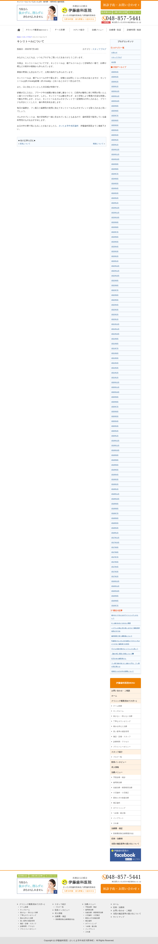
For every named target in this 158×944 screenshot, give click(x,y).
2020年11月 (115, 387)
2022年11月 (115, 271)
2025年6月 (114, 120)
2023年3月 (114, 251)
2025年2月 (114, 140)
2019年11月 (115, 445)
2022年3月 (114, 309)
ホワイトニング (119, 808)
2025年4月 (114, 130)
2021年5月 (114, 358)
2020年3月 (114, 426)
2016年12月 (115, 581)
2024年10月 (115, 159)
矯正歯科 (116, 803)
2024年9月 (114, 164)
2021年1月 (114, 377)
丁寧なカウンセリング (122, 721)
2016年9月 (114, 596)
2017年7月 (114, 557)
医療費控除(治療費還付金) (123, 833)
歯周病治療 (117, 782)
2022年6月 (114, 295)
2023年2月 (114, 256)
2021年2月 (114, 373)
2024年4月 (114, 188)
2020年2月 (114, 431)
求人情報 (115, 767)
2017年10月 (115, 542)
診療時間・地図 (132, 31)
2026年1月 (114, 86)
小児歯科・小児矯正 (121, 793)
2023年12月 (115, 208)
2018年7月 (114, 513)
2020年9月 (114, 397)
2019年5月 (114, 470)
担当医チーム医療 (60, 31)
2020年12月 (115, 382)
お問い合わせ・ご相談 (120, 691)
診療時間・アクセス (121, 742)
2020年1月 (114, 436)
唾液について (98, 144)
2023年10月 (115, 217)
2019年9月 (114, 455)
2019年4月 (114, 474)
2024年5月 (114, 183)
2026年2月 (114, 81)
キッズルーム (118, 711)
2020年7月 (114, 407)
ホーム (20, 31)
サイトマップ (118, 917)
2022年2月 (114, 314)
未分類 (113, 62)
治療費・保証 (113, 31)
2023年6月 (114, 237)
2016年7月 (114, 605)
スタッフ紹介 (78, 31)
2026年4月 (114, 72)
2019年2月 (114, 484)
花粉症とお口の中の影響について (122, 671)
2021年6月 (114, 353)
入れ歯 (115, 823)
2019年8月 (114, 460)
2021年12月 (115, 324)
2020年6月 (114, 411)
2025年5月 (114, 125)
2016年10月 (115, 591)
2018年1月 (114, 533)
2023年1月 (114, 261)
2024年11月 (115, 154)
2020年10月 (115, 392)
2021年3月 (114, 368)
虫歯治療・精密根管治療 (122, 788)
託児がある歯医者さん (118, 658)
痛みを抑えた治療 (120, 726)
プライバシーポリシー (122, 747)
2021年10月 (115, 334)
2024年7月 (114, 174)
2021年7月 (114, 348)
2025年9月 (114, 106)
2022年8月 (114, 285)
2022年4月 (114, 305)
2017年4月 (114, 567)
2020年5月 (114, 416)
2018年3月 (114, 528)
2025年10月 (115, 101)
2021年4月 (114, 363)
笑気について (25, 144)
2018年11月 (115, 494)
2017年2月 (114, 576)
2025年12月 (115, 91)
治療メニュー (95, 31)
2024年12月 (115, 149)
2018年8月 (114, 508)
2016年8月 (114, 601)
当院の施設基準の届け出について (125, 844)
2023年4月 (114, 246)
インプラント (118, 818)
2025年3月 (114, 135)
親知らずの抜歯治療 (121, 798)
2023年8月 (114, 227)
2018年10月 (115, 499)
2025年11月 (115, 96)
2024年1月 (114, 203)
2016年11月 (115, 586)
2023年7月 (114, 232)
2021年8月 (114, 343)
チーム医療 (117, 706)
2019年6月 (114, 465)
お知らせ (114, 52)
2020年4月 (114, 421)
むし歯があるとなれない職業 (121, 623)
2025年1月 (114, 145)
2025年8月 (114, 111)
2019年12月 (115, 440)
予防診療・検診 (119, 777)
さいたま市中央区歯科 (69, 126)
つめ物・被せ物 (119, 813)
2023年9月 (114, 222)
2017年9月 (114, 547)
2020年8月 (114, 402)
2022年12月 (115, 266)
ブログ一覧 (117, 757)
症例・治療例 (117, 839)
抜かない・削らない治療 (122, 716)
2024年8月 (114, 169)
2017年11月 (115, 537)
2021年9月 (114, 339)
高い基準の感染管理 (121, 731)
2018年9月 (114, 504)
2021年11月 (115, 329)
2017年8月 (114, 552)
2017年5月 (114, 562)
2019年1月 (114, 489)
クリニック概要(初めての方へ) (37, 31)
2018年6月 (114, 518)
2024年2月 (114, 198)
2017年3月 (114, 571)
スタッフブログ (99, 49)
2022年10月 (115, 276)
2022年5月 (114, 300)
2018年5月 (114, 523)
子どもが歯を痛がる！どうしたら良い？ (124, 649)
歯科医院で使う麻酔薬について (121, 636)
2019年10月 (115, 450)
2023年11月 (115, 212)
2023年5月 (114, 242)
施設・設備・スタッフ (122, 737)
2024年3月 (114, 193)
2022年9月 (114, 280)
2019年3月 (114, 479)
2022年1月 (114, 319)
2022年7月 (114, 290)
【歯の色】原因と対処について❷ (122, 654)
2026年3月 (114, 77)
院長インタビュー (118, 762)
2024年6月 (114, 178)
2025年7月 (114, 115)
